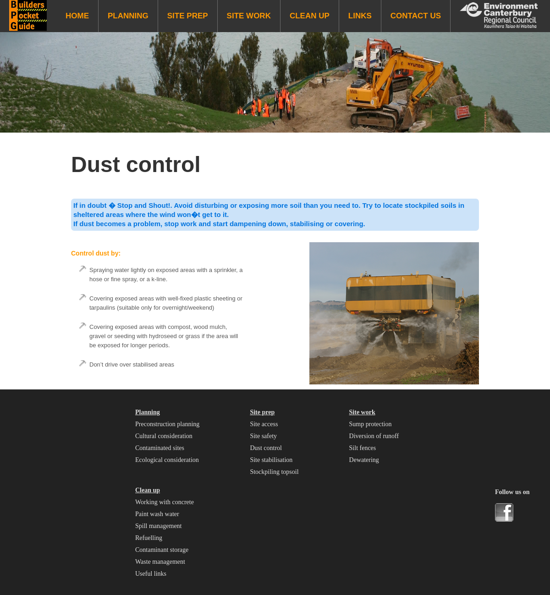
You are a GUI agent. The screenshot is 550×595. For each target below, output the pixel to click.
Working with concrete (164, 502)
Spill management (158, 526)
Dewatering (364, 459)
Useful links (150, 573)
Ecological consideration (167, 459)
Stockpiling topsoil (274, 471)
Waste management (160, 561)
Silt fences (362, 448)
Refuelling (148, 537)
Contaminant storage (161, 549)
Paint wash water (157, 514)
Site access (264, 424)
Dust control (266, 448)
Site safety (263, 436)
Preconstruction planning (167, 424)
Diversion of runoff (374, 436)
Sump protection (370, 424)
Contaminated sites (159, 448)
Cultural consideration (163, 436)
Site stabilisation (271, 459)
